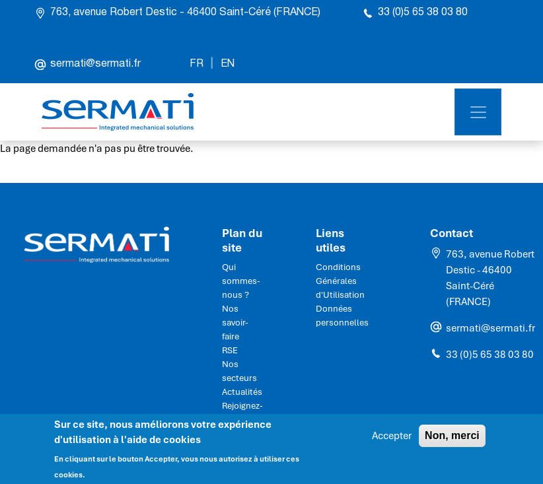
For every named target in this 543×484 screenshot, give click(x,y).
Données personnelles (342, 315)
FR (196, 64)
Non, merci (452, 440)
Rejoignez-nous (242, 412)
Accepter (392, 440)
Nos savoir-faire (235, 322)
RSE (230, 350)
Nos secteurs (239, 371)
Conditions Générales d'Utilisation (340, 280)
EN (228, 64)
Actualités (242, 392)
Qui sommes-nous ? (241, 280)
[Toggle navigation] (477, 111)
